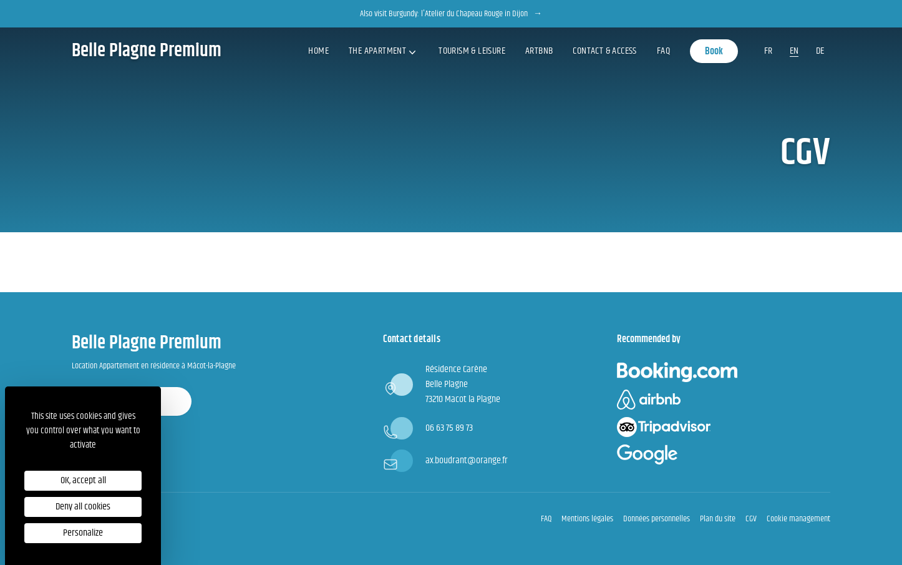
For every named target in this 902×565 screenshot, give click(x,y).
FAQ (663, 51)
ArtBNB (539, 51)
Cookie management (798, 519)
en (794, 51)
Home (318, 51)
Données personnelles (656, 519)
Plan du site (717, 519)
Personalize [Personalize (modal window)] (83, 533)
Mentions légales (587, 519)
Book (714, 51)
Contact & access (604, 51)
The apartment (384, 51)
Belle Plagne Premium (146, 51)
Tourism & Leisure (472, 51)
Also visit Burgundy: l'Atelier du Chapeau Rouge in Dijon (451, 14)
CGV (751, 519)
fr (768, 51)
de (820, 51)
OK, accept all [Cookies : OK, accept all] (83, 480)
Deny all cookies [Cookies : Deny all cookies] (83, 506)
